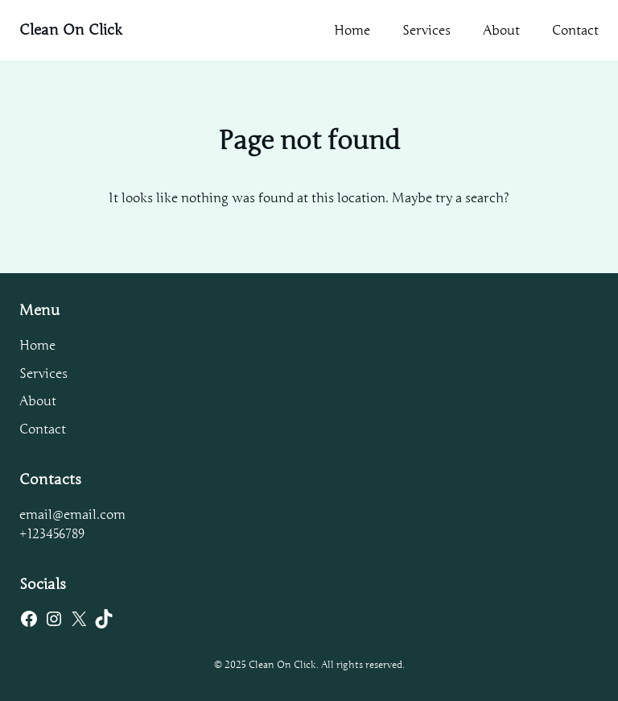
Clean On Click (70, 30)
